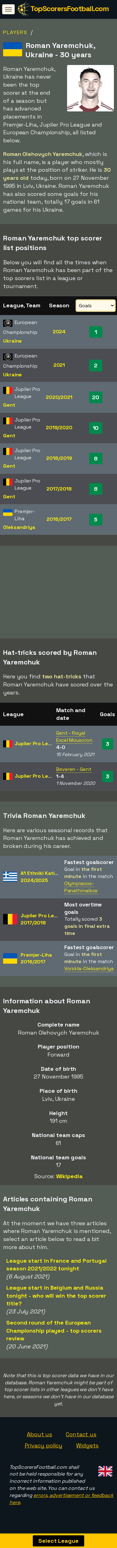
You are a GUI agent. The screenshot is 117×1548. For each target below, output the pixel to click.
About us (39, 1437)
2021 (59, 365)
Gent (9, 405)
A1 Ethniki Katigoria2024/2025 (44, 879)
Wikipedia (69, 1179)
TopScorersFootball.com (69, 8)
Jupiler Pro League (37, 746)
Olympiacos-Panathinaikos (81, 889)
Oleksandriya (19, 527)
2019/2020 (59, 427)
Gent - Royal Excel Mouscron (74, 739)
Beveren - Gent (73, 771)
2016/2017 (58, 519)
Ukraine (12, 341)
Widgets (87, 1447)
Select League (58, 1540)
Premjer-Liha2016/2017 (36, 961)
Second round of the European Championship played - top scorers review (54, 1332)
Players (15, 32)
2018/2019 (59, 458)
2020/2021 (59, 397)
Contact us (81, 1437)
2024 (59, 331)
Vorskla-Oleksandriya (89, 971)
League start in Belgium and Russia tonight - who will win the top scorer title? (56, 1297)
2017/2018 (59, 489)
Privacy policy (44, 1447)
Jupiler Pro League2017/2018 (43, 922)
